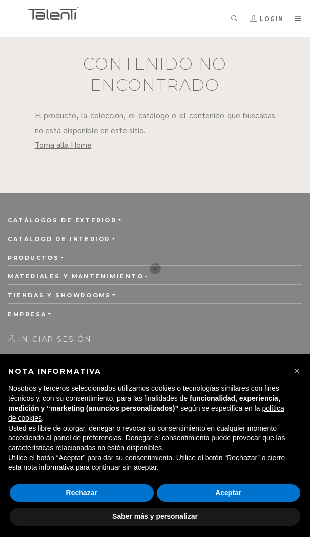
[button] (297, 371)
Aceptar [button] (228, 493)
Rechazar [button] (81, 493)
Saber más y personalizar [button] (155, 516)
